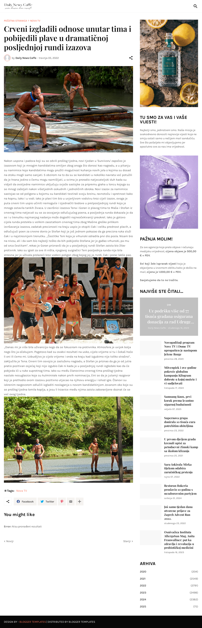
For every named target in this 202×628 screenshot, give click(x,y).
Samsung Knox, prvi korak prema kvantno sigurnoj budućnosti (179, 400)
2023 (169, 593)
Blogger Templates (32, 621)
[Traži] (194, 6)
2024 (169, 600)
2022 (169, 586)
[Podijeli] (131, 58)
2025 (169, 607)
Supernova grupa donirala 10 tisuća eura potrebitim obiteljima (179, 422)
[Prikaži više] (79, 501)
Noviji (10, 541)
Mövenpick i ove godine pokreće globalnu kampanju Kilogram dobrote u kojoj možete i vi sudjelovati (180, 375)
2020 (169, 572)
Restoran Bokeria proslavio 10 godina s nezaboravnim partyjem (180, 489)
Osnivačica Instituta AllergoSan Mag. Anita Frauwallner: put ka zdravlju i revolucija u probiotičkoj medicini (179, 540)
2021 (169, 579)
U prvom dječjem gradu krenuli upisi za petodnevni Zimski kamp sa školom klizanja (181, 445)
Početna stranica (15, 20)
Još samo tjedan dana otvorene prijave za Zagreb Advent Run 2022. (178, 513)
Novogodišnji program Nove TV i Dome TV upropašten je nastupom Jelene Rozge (180, 348)
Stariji (127, 541)
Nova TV (35, 20)
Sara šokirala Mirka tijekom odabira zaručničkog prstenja (178, 468)
